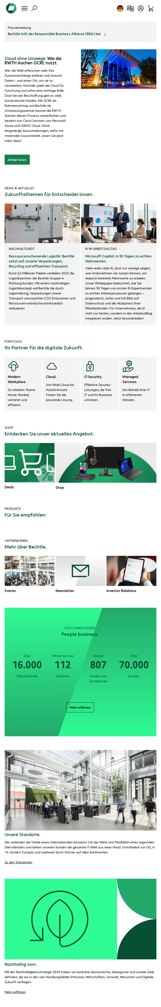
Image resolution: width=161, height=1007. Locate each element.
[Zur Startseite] (11, 8)
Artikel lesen (17, 159)
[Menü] (24, 8)
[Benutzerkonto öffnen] (140, 8)
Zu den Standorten (18, 862)
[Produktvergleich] (130, 8)
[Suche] (34, 8)
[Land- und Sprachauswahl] (120, 8)
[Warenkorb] (151, 8)
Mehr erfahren (80, 707)
